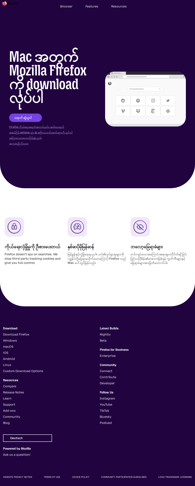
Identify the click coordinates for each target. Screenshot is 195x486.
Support (9, 404)
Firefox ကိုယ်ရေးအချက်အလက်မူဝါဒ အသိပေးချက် (36, 127)
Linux (7, 365)
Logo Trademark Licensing (175, 477)
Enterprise (108, 356)
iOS (5, 353)
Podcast (106, 423)
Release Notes (13, 392)
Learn (7, 398)
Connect (106, 371)
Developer (107, 383)
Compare (9, 386)
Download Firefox (16, 334)
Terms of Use (52, 477)
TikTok (104, 410)
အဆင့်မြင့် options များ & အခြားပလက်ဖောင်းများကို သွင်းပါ (41, 132)
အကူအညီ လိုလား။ (18, 143)
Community (11, 417)
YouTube (106, 404)
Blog (6, 423)
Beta (103, 340)
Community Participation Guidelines (124, 477)
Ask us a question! (16, 454)
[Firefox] (13, 6)
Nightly (105, 334)
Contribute (108, 377)
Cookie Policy (81, 477)
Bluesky (105, 417)
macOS (8, 346)
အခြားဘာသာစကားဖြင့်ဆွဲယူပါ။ (25, 138)
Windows (10, 340)
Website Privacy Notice (17, 477)
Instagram (107, 398)
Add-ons (9, 410)
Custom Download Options (23, 371)
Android (9, 359)
